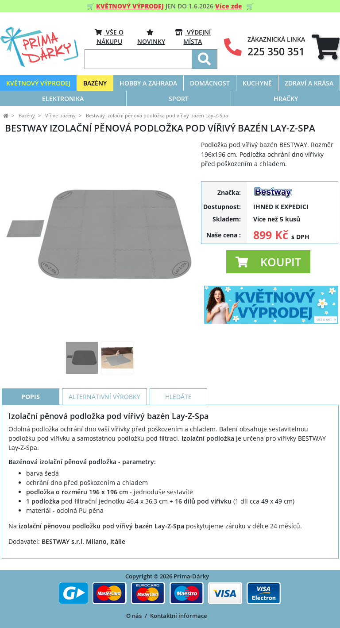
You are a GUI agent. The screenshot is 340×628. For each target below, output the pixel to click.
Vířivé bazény (60, 115)
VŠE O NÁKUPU (109, 36)
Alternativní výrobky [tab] (104, 396)
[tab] (325, 47)
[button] (268, 261)
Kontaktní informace (178, 616)
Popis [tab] (30, 396)
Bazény (27, 115)
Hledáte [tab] (178, 396)
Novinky (151, 36)
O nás (134, 616)
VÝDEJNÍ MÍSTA (193, 36)
